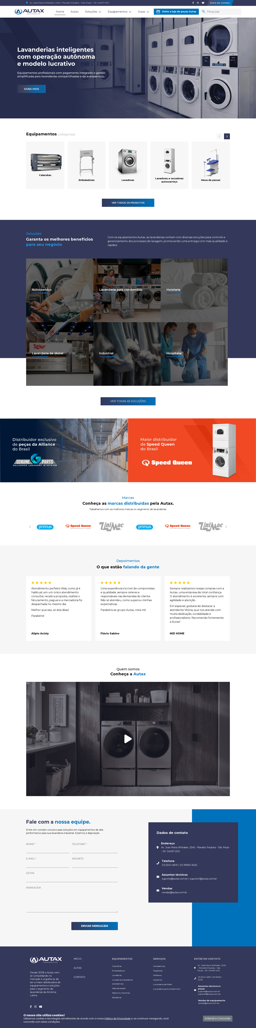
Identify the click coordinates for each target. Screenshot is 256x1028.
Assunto (78, 858)
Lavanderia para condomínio (166, 989)
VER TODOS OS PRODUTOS (128, 202)
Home (60, 11)
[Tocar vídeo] (128, 739)
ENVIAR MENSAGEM (94, 926)
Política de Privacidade (117, 1018)
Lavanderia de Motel (162, 984)
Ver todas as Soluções (128, 401)
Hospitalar (158, 970)
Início (78, 958)
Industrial (157, 980)
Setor (30, 873)
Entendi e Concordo (218, 1018)
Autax (75, 11)
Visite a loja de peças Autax (176, 11)
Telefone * (79, 844)
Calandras (116, 966)
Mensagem (33, 887)
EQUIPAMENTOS (122, 958)
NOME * (30, 844)
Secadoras (116, 997)
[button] (226, 526)
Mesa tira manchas (121, 993)
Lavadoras (117, 975)
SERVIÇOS (159, 958)
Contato (79, 977)
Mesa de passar (119, 988)
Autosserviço (159, 966)
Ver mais (174, 356)
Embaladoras (118, 970)
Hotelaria (157, 975)
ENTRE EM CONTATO (207, 958)
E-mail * (31, 858)
